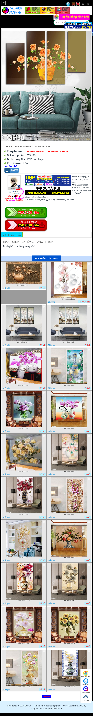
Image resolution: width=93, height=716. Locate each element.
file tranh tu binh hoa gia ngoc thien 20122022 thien (69, 299)
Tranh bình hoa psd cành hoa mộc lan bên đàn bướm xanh (24, 687)
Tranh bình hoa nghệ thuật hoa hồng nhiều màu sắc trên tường (69, 558)
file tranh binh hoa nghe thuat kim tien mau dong (24, 285)
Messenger (86, 689)
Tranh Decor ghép (57, 151)
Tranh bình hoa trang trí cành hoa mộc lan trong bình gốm (69, 687)
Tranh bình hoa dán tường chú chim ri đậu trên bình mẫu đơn (24, 601)
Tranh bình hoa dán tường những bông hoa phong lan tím (69, 514)
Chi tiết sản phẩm (12, 234)
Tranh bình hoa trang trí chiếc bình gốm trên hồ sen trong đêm (69, 385)
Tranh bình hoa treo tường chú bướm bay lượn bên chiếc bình (69, 471)
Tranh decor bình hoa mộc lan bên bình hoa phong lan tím (24, 644)
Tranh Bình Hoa (34, 151)
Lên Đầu (86, 697)
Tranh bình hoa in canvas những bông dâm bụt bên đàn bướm (24, 514)
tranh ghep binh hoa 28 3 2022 (24, 342)
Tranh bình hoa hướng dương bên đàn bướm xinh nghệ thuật (69, 644)
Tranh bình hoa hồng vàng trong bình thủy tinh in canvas (24, 471)
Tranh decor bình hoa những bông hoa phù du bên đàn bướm (69, 601)
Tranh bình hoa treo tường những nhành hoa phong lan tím (69, 428)
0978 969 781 (86, 674)
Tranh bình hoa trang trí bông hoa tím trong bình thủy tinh (24, 428)
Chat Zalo (85, 682)
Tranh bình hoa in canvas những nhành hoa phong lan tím (24, 385)
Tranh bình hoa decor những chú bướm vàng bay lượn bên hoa (24, 558)
